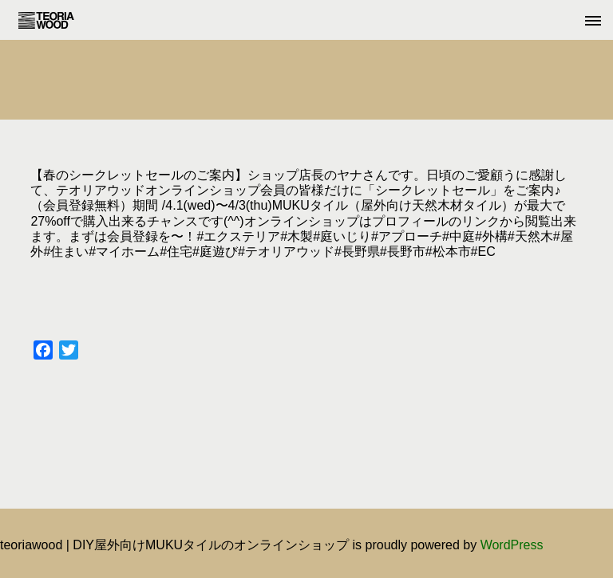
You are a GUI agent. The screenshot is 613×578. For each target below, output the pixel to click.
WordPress (512, 545)
